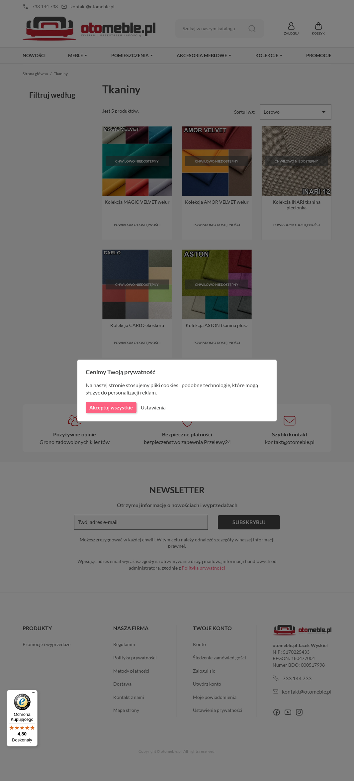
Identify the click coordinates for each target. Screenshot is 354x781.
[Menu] (34, 694)
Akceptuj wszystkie (110, 407)
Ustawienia (152, 407)
